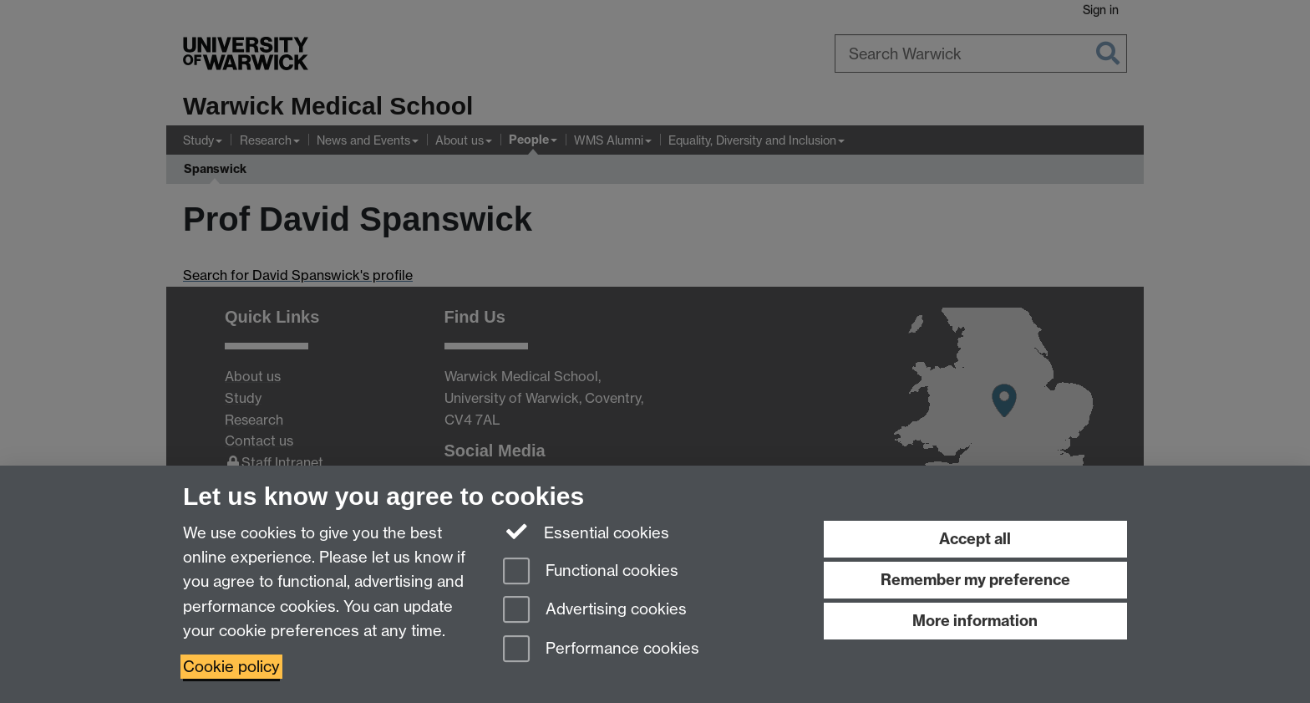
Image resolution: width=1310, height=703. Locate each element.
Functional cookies (590, 572)
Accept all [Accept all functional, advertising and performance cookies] (975, 538)
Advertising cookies (595, 610)
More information (975, 620)
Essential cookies (586, 532)
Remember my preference (975, 579)
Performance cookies (601, 649)
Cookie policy (231, 666)
